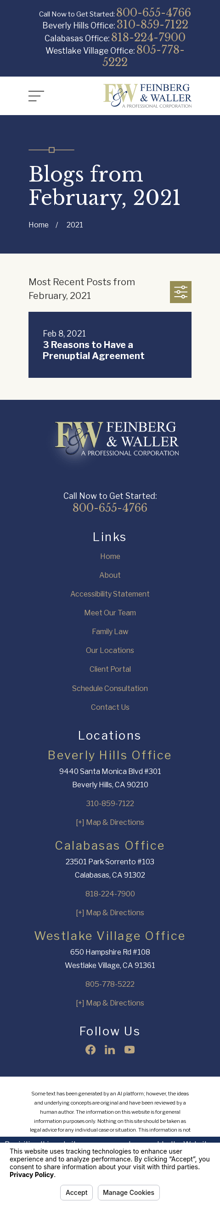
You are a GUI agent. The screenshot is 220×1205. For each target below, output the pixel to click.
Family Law (110, 631)
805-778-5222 (143, 56)
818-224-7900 (148, 37)
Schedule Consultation (110, 688)
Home (110, 556)
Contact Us (110, 707)
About (110, 575)
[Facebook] (90, 1050)
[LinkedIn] (110, 1050)
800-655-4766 (153, 12)
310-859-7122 (152, 24)
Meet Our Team (110, 612)
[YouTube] (129, 1050)
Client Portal (110, 669)
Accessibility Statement (110, 594)
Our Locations (110, 650)
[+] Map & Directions (110, 822)
